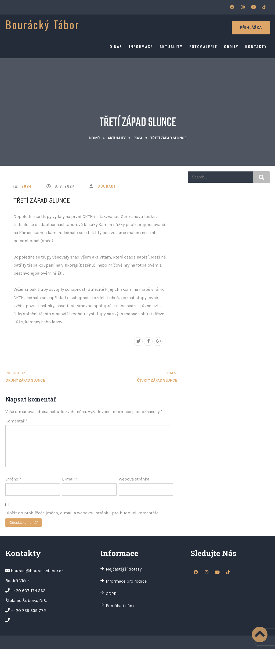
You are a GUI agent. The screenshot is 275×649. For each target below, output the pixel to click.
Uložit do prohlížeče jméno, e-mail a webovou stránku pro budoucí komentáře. (82, 512)
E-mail (70, 479)
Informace (141, 47)
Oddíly (231, 47)
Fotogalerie (203, 47)
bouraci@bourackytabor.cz (37, 570)
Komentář (16, 421)
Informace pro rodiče (126, 581)
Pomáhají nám (120, 605)
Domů (94, 138)
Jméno (13, 479)
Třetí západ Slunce (41, 200)
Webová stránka (134, 479)
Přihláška (251, 27)
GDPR (111, 593)
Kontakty (256, 47)
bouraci (106, 186)
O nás (116, 47)
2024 (137, 138)
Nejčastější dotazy (124, 569)
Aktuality (171, 47)
